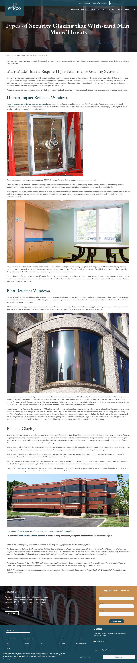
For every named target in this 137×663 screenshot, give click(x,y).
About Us (111, 10)
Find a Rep (87, 3)
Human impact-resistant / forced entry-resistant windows (28, 104)
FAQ (98, 3)
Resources (104, 3)
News (80, 3)
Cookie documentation (17, 658)
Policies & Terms (81, 643)
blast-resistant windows (26, 468)
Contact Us (130, 10)
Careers (94, 3)
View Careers (101, 641)
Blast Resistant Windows (28, 291)
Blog (120, 10)
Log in (8, 648)
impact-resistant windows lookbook (31, 536)
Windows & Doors (79, 10)
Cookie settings (85, 657)
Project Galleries (97, 10)
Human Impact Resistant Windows (37, 98)
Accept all (118, 657)
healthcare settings (60, 267)
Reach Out (12, 613)
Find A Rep (79, 639)
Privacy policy (6, 658)
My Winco (62, 643)
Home (7, 55)
